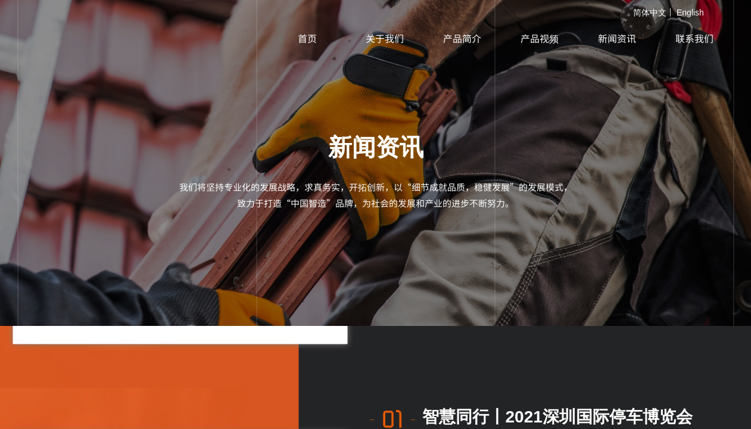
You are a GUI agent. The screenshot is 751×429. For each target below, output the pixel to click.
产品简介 (462, 38)
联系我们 (694, 38)
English (690, 12)
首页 (307, 38)
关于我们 (385, 38)
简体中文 (649, 12)
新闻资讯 (617, 38)
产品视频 (540, 38)
